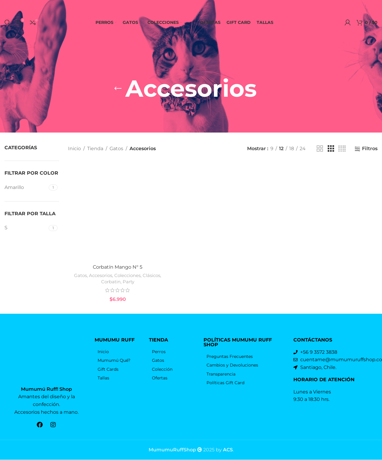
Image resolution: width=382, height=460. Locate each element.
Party (128, 296)
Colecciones (127, 289)
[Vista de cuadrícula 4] (342, 148)
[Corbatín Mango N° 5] (117, 218)
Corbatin (111, 296)
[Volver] (117, 89)
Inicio (74, 148)
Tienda (95, 148)
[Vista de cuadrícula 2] (320, 148)
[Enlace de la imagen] (46, 365)
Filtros (370, 149)
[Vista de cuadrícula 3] (331, 148)
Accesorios (100, 289)
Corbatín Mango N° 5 (117, 281)
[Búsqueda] (7, 22)
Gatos (116, 148)
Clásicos (151, 289)
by (224, 450)
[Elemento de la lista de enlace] (119, 365)
